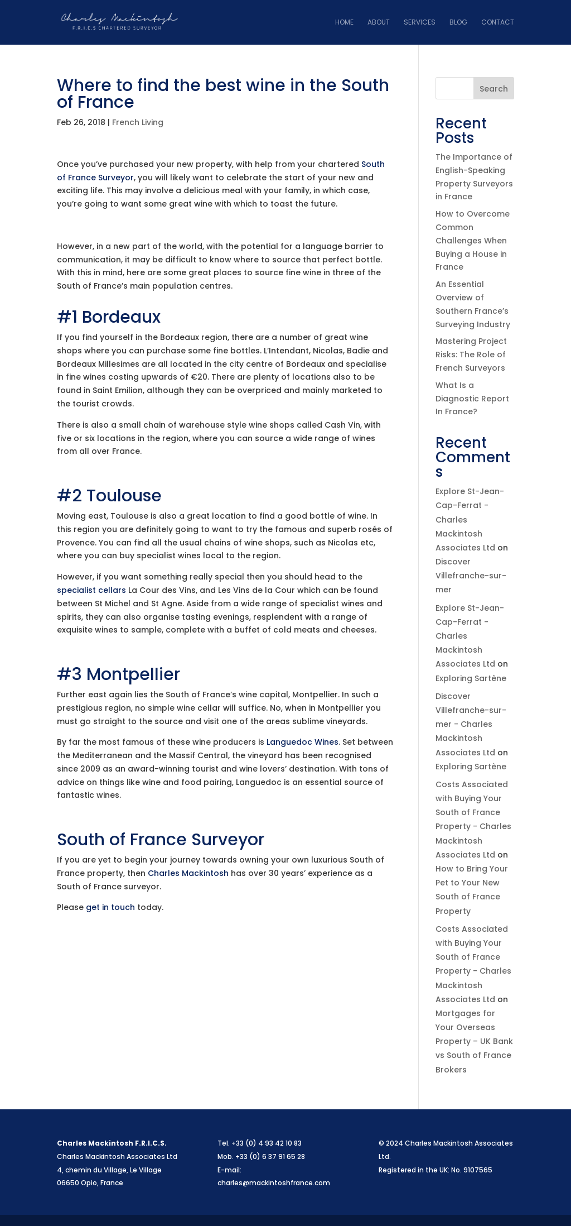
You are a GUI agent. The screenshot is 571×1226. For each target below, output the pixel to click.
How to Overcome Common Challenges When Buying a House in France (472, 240)
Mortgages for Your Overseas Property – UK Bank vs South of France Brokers (474, 1041)
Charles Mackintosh (188, 873)
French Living (137, 122)
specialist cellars (91, 590)
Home (344, 22)
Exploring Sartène (470, 678)
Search (494, 88)
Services (419, 22)
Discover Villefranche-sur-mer (470, 575)
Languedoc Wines (302, 742)
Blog (458, 22)
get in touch (110, 907)
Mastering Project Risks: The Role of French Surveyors (471, 354)
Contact (497, 22)
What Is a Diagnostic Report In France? (472, 399)
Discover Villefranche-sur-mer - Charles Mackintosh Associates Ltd (470, 724)
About (378, 22)
